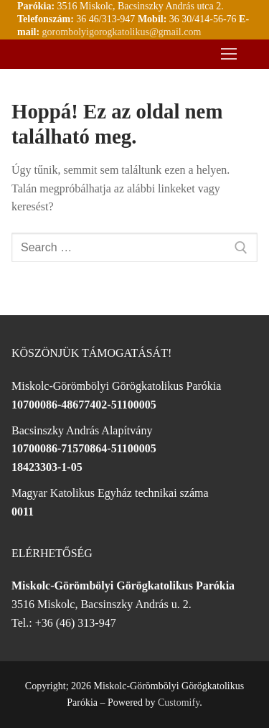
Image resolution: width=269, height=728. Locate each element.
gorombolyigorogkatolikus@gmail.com (122, 32)
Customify (178, 702)
